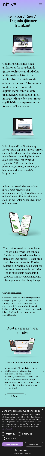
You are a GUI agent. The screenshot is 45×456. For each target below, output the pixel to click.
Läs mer (15, 396)
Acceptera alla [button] (12, 444)
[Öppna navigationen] (40, 4)
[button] (22, 450)
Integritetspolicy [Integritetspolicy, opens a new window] (7, 429)
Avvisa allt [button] (34, 444)
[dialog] (22, 431)
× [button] (42, 410)
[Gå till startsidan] (9, 4)
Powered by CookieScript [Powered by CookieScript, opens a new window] (22, 453)
